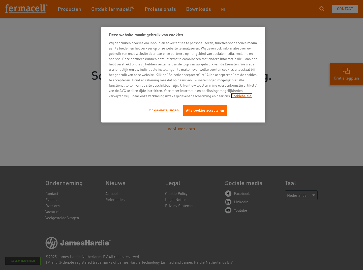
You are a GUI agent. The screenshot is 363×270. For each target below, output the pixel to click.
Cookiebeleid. (241, 95)
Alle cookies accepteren (205, 110)
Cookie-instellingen (162, 110)
